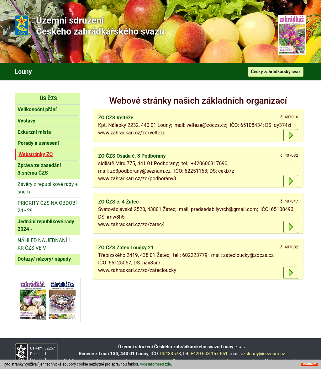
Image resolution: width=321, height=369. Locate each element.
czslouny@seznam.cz (263, 353)
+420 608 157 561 (209, 353)
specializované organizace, (140, 360)
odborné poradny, (186, 360)
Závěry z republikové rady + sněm (48, 188)
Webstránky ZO (35, 154)
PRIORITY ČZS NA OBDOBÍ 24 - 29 (47, 207)
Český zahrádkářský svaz (276, 71)
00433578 (170, 353)
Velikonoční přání (37, 109)
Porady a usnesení (38, 143)
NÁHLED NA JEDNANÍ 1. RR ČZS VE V (45, 244)
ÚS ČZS (48, 98)
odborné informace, (225, 360)
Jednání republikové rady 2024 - (46, 225)
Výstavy (26, 121)
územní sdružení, (94, 360)
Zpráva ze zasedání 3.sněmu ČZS (39, 169)
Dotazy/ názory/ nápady (44, 259)
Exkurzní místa (34, 132)
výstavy (254, 360)
